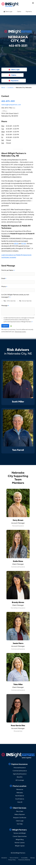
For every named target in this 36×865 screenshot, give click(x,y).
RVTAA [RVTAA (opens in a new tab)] (23, 243)
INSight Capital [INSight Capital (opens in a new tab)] (19, 846)
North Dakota (19, 795)
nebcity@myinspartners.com (11, 105)
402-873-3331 (8, 101)
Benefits (19, 777)
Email (3, 278)
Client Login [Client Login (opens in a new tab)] (7, 11)
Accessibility (24, 857)
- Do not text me (25, 301)
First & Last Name (8, 270)
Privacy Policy (12, 859)
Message (5, 305)
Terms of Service (14, 857)
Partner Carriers (20, 842)
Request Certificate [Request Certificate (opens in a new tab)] (19, 817)
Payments (29, 11)
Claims (19, 11)
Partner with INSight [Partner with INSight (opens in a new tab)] (20, 833)
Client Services (18, 808)
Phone (4, 286)
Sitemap (32, 857)
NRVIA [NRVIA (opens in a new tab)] (16, 243)
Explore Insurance (18, 764)
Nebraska (20, 792)
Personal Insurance (20, 767)
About (3, 87)
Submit (5, 326)
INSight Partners (18, 829)
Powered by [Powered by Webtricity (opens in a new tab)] (24, 859)
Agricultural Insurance (19, 774)
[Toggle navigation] (33, 3)
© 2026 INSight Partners (18, 853)
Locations (10, 87)
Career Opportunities (20, 836)
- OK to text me (9, 301)
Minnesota (19, 789)
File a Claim (19, 811)
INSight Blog (20, 839)
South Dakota (19, 799)
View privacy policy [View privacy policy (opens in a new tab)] (20, 331)
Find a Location (18, 786)
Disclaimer (4, 857)
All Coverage (20, 780)
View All (19, 802)
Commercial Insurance (20, 770)
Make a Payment (20, 814)
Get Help (20, 824)
